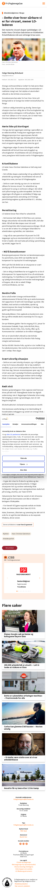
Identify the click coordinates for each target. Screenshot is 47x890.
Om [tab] (42, 424)
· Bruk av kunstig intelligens (23, 867)
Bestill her (23, 837)
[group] (23, 578)
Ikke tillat (23, 470)
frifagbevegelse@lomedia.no (24, 799)
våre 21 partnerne (13, 434)
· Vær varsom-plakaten (22, 886)
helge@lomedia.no (8, 76)
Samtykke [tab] (6, 424)
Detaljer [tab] (15, 424)
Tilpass (23, 464)
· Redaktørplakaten (21, 884)
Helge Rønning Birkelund (12, 73)
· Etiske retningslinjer (23, 862)
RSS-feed (23, 831)
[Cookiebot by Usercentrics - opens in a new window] (36, 418)
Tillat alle (23, 458)
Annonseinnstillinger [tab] (29, 424)
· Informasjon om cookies (23, 869)
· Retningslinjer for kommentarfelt (23, 865)
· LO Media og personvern (23, 871)
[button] (39, 578)
